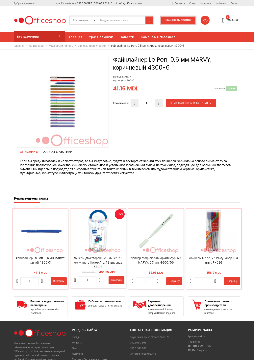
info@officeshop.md (131, 3)
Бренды (76, 337)
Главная (19, 46)
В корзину (58, 281)
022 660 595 (84, 3)
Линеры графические (92, 46)
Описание (29, 151)
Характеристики (57, 151)
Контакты (77, 342)
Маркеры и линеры (61, 46)
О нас (75, 348)
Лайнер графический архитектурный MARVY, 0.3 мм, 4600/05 (156, 260)
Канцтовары (36, 46)
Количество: (121, 103)
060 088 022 (101, 3)
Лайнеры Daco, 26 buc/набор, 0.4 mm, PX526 (213, 260)
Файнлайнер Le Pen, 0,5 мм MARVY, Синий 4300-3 (40, 260)
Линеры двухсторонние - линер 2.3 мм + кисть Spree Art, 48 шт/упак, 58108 (98, 262)
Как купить (78, 353)
